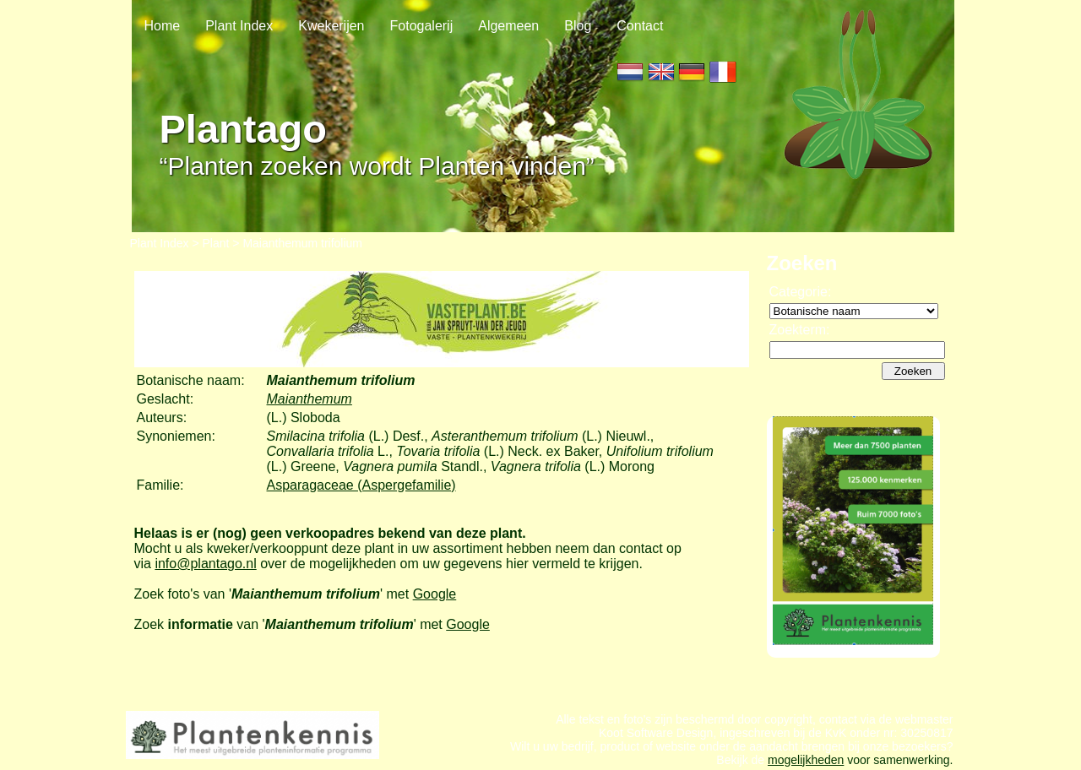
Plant (216, 243)
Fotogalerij (422, 26)
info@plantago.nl (205, 563)
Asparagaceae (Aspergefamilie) (361, 485)
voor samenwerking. (898, 760)
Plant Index (239, 26)
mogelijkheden (806, 760)
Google (435, 594)
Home (162, 26)
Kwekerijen (331, 26)
